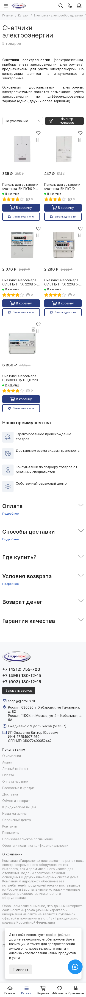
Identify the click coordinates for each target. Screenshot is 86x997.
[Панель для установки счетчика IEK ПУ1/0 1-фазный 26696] (22, 149)
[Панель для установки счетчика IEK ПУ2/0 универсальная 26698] (64, 149)
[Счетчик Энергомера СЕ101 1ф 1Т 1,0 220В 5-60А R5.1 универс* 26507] (22, 245)
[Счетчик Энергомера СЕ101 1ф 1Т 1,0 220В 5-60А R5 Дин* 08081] (64, 245)
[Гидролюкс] (18, 5)
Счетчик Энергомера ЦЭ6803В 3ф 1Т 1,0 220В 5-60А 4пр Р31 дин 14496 (22, 378)
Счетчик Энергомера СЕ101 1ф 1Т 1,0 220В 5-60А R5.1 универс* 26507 (22, 282)
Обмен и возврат (16, 801)
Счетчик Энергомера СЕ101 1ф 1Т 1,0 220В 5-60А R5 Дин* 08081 (61, 282)
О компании (11, 756)
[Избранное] (38, 132)
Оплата (8, 775)
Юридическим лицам (19, 807)
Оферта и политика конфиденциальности (35, 845)
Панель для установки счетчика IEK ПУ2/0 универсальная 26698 (62, 187)
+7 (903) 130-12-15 (21, 681)
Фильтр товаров (61, 121)
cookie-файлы (57, 935)
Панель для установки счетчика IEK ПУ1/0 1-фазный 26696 (20, 187)
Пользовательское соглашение (27, 839)
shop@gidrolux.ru (21, 701)
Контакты (9, 826)
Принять (20, 969)
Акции (7, 762)
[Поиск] (60, 5)
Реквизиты (10, 833)
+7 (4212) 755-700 (21, 669)
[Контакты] (70, 5)
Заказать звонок (19, 690)
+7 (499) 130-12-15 (21, 675)
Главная (8, 15)
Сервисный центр (16, 820)
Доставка (10, 794)
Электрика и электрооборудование (58, 15)
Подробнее (10, 513)
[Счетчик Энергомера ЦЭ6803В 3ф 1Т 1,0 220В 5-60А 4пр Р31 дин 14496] (22, 340)
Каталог (23, 15)
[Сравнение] (38, 139)
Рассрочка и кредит (18, 788)
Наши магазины (14, 813)
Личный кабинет (15, 769)
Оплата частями (15, 781)
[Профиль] (79, 5)
